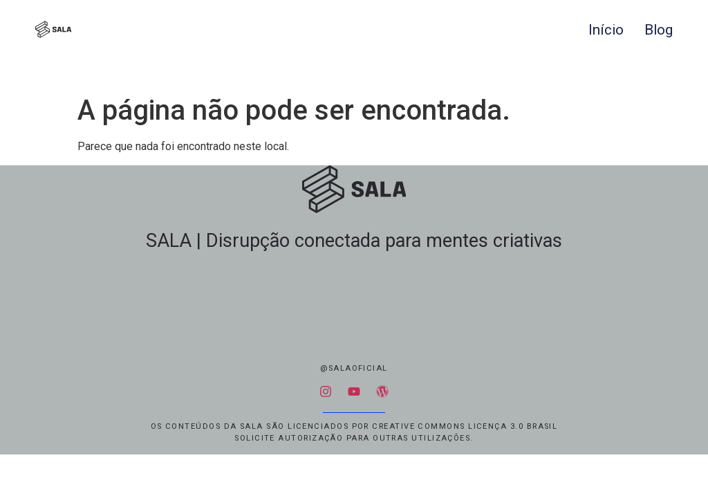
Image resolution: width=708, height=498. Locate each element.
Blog (658, 29)
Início (606, 29)
